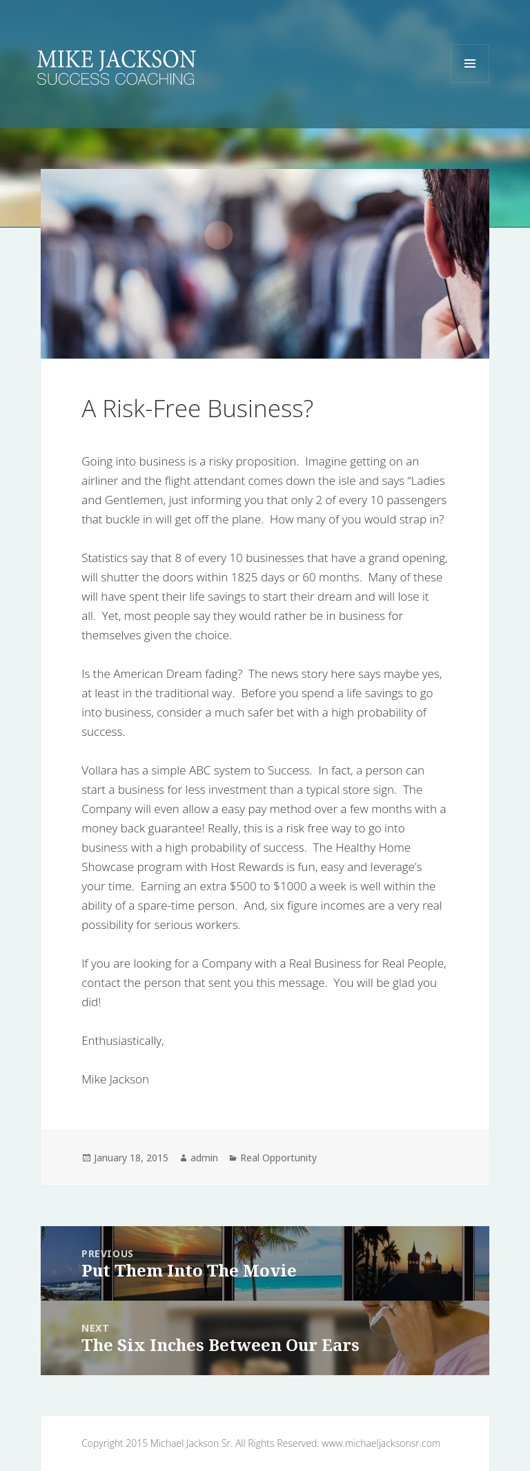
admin (204, 1157)
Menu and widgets (470, 82)
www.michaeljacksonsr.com (381, 1443)
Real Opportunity (278, 1157)
